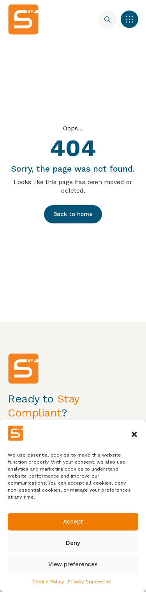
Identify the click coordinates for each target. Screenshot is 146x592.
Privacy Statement (89, 582)
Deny (73, 542)
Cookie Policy (48, 582)
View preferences (73, 564)
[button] (134, 434)
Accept (73, 521)
